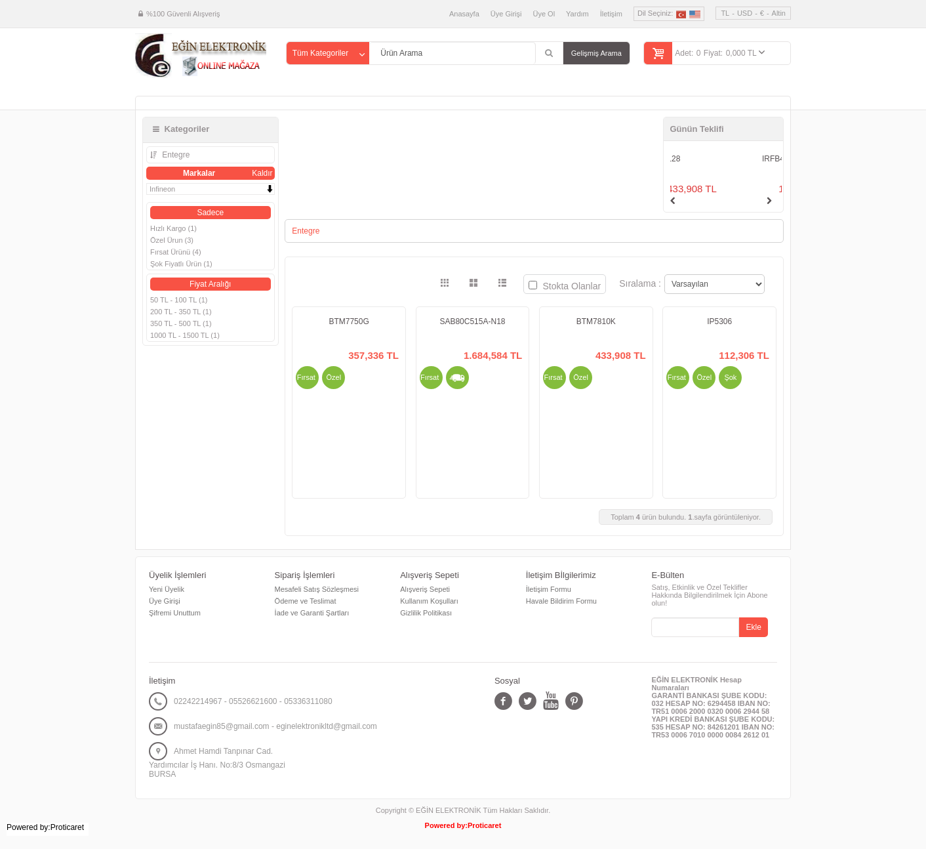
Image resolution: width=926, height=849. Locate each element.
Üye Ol (544, 14)
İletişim (611, 14)
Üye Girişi (506, 14)
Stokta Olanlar (565, 286)
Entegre (175, 154)
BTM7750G (349, 321)
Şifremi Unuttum (175, 613)
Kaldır (262, 173)
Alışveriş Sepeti (425, 589)
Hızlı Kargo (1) (173, 228)
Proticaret (484, 825)
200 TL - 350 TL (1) (181, 312)
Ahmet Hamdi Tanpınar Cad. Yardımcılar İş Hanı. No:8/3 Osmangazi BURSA (217, 763)
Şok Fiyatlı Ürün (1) (181, 264)
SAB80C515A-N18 (472, 321)
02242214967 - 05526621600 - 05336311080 (253, 701)
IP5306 (719, 321)
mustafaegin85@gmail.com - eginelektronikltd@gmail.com (275, 726)
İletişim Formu (548, 589)
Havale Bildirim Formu (561, 601)
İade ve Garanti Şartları (312, 613)
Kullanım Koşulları (429, 601)
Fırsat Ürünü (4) (175, 252)
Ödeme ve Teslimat (305, 601)
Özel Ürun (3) (171, 240)
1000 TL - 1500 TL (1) (185, 335)
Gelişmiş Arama (596, 53)
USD (744, 13)
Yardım (577, 14)
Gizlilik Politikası (426, 613)
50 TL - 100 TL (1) (178, 300)
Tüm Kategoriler (320, 53)
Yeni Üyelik (166, 589)
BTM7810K (596, 321)
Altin (779, 13)
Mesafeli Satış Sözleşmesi (317, 589)
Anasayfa (464, 14)
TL (725, 13)
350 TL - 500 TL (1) (181, 323)
